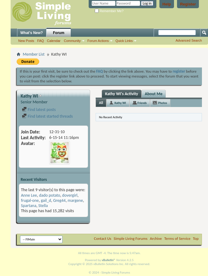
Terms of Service (177, 238)
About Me (153, 93)
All (101, 103)
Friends (142, 103)
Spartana (28, 205)
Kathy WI (120, 103)
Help (166, 4)
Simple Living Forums (130, 238)
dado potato (49, 195)
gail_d (46, 200)
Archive (156, 238)
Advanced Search (189, 40)
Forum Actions (98, 41)
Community (72, 41)
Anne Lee (29, 195)
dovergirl (69, 195)
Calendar (54, 41)
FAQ (40, 41)
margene (75, 200)
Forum (58, 33)
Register (188, 4)
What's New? (31, 33)
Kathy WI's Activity (121, 93)
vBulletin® (108, 260)
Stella (43, 205)
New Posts (26, 41)
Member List (34, 54)
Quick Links (124, 41)
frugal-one (30, 200)
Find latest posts (39, 109)
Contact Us (102, 238)
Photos (162, 103)
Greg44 (59, 200)
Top (196, 238)
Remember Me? (109, 11)
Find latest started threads (47, 116)
